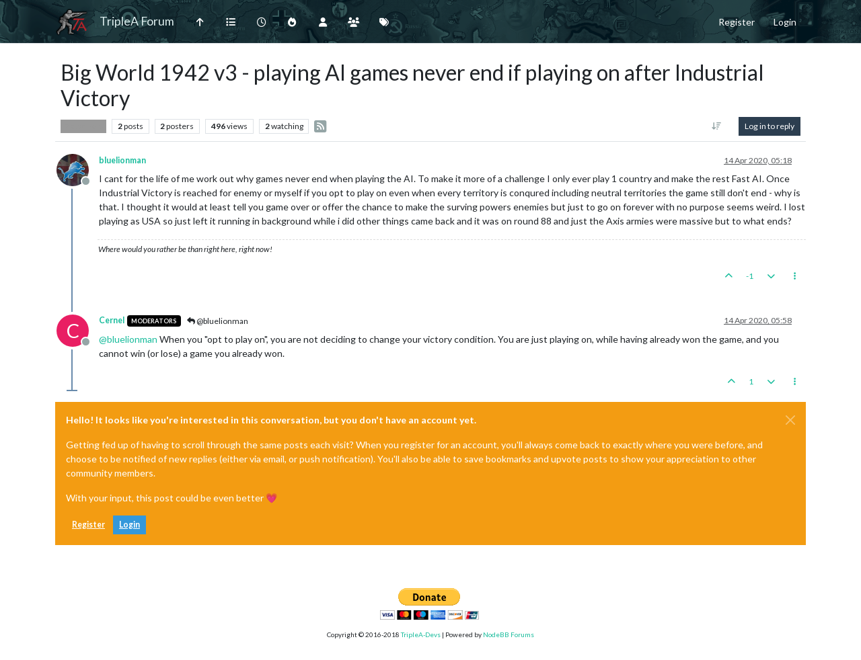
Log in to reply (769, 126)
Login (129, 525)
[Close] (790, 420)
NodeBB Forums (508, 634)
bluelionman (122, 160)
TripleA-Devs (421, 634)
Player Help (83, 126)
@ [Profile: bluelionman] (128, 339)
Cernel (111, 320)
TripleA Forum (137, 21)
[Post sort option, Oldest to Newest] (717, 126)
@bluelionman (217, 321)
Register (88, 525)
